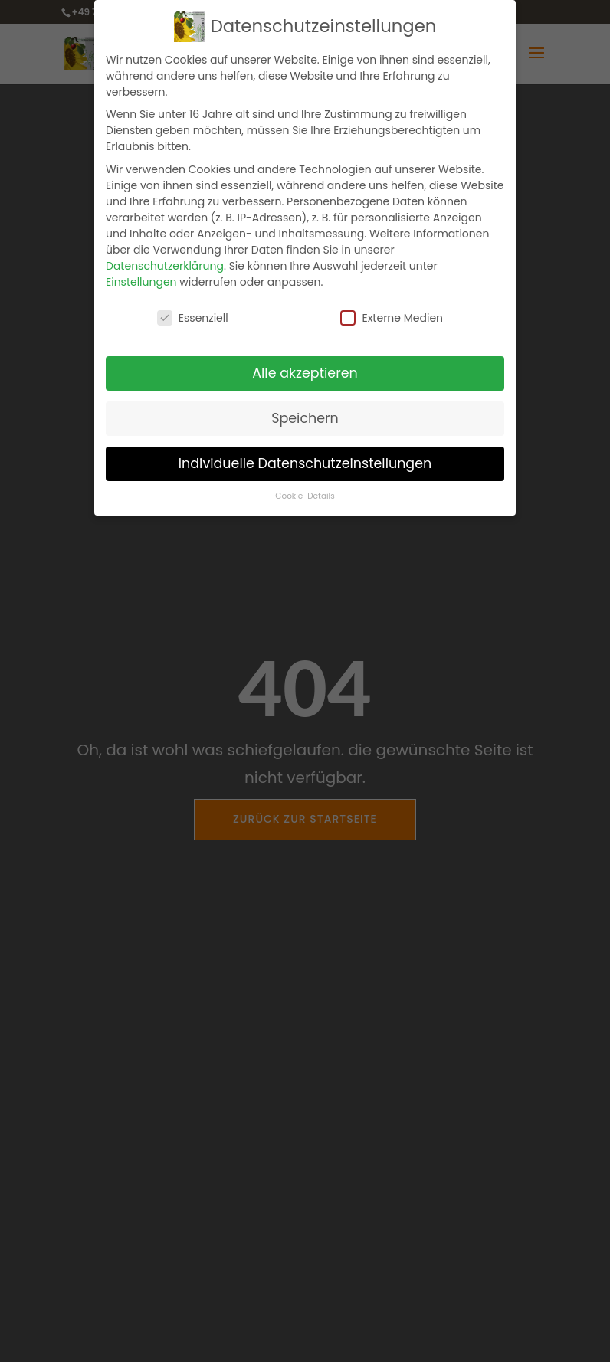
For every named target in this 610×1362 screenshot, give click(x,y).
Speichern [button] (305, 418)
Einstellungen (141, 282)
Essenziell (192, 318)
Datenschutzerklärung (165, 265)
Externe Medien (391, 318)
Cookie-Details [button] (304, 496)
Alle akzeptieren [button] (305, 373)
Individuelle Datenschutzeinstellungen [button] (305, 463)
